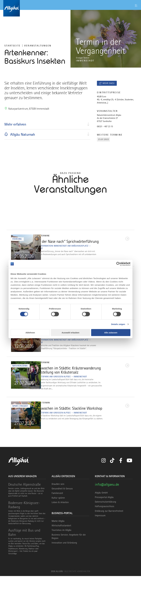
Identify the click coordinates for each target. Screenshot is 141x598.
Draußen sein (58, 506)
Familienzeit (57, 515)
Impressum (100, 537)
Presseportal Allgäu (104, 519)
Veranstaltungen (37, 45)
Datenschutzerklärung (105, 523)
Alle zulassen (110, 332)
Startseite (12, 45)
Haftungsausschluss (104, 528)
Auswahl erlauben (70, 332)
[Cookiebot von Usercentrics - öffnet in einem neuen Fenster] (118, 264)
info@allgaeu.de (107, 506)
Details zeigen (118, 324)
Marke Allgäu (58, 542)
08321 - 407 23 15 (105, 126)
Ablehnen (30, 332)
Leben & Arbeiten (60, 524)
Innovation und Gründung (64, 564)
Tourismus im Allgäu (61, 552)
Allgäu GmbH (101, 514)
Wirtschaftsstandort (61, 547)
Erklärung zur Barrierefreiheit (109, 532)
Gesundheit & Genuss (62, 510)
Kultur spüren (58, 519)
